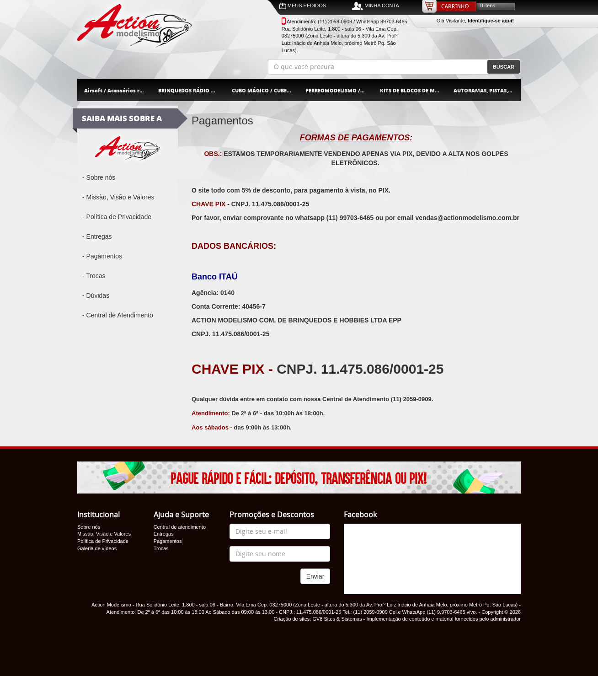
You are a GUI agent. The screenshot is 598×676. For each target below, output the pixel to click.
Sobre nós (88, 527)
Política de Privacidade (102, 541)
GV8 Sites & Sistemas (337, 619)
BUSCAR (503, 67)
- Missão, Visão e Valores (118, 197)
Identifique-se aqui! (491, 20)
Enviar (315, 576)
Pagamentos (168, 541)
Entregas (164, 534)
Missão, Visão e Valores (104, 534)
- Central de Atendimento (117, 315)
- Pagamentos (102, 256)
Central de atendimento (180, 527)
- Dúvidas (95, 295)
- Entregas (97, 236)
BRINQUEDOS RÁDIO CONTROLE (191, 90)
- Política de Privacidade (116, 216)
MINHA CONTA (375, 6)
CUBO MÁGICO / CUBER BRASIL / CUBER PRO (265, 90)
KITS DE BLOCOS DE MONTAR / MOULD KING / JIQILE (413, 90)
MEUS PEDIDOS (302, 6)
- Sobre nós (98, 177)
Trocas (161, 548)
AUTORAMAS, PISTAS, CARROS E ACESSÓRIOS (487, 90)
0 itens (487, 5)
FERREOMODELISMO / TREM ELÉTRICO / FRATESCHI (339, 90)
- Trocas (94, 275)
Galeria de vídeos (97, 548)
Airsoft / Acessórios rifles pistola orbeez (117, 90)
